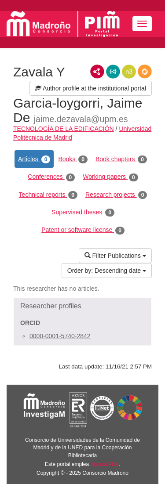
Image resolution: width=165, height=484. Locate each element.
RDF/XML (97, 72)
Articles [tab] (34, 159)
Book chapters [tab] (121, 159)
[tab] (82, 306)
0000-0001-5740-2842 (60, 336)
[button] (82, 306)
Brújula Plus (105, 464)
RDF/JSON (145, 72)
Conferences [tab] (51, 177)
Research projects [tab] (116, 195)
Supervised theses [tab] (82, 213)
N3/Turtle (129, 72)
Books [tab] (73, 159)
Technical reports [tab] (48, 195)
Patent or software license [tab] (83, 230)
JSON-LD (113, 72)
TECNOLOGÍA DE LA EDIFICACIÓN (63, 128)
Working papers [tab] (110, 177)
